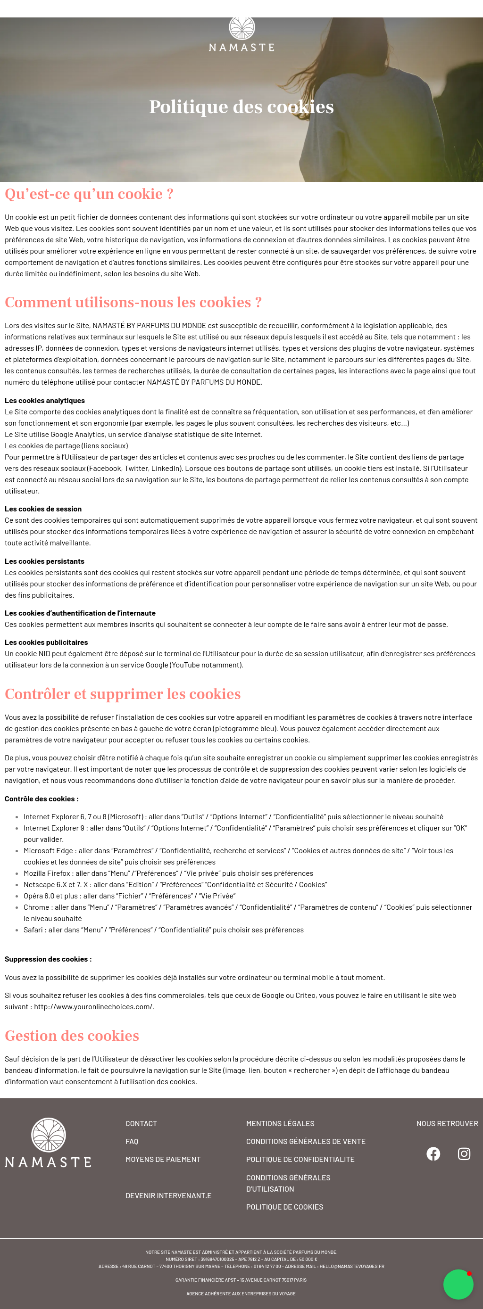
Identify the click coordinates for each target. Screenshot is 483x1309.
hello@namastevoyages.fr (352, 1266)
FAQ (131, 1140)
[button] (458, 1284)
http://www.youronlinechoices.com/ (93, 1006)
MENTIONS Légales (280, 1123)
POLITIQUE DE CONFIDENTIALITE (300, 1158)
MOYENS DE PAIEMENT (163, 1158)
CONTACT (141, 1123)
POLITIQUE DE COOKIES (285, 1206)
